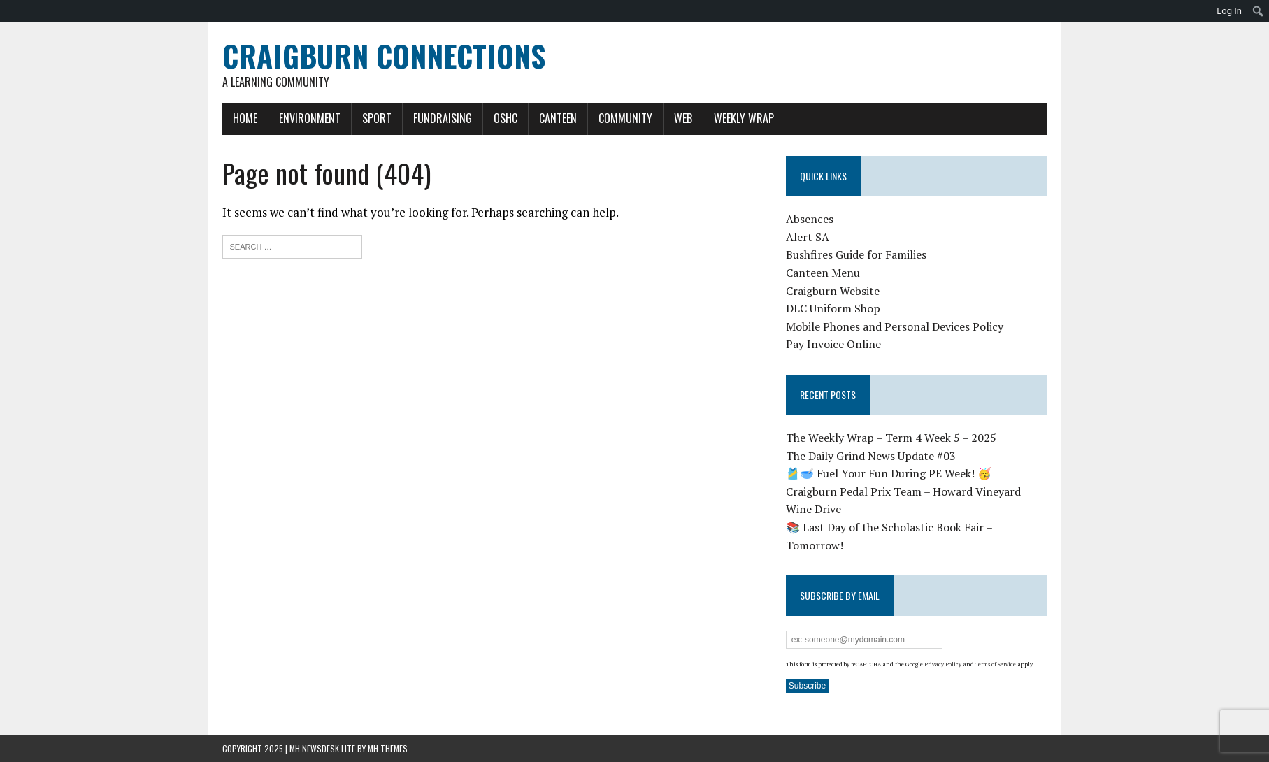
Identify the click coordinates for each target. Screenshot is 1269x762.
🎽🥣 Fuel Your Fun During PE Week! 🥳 (888, 473)
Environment (309, 118)
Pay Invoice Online (833, 344)
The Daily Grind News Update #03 (871, 455)
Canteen (558, 118)
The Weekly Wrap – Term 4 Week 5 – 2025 (891, 437)
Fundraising (442, 118)
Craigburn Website (833, 291)
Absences (809, 219)
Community (625, 118)
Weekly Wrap (744, 118)
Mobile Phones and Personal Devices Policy (894, 326)
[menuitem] (1258, 11)
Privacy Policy (942, 664)
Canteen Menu (823, 272)
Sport (377, 118)
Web (683, 118)
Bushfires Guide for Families (856, 254)
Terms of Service (995, 664)
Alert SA (807, 237)
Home (245, 118)
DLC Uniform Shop (833, 308)
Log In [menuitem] (1229, 11)
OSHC (505, 118)
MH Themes (388, 748)
